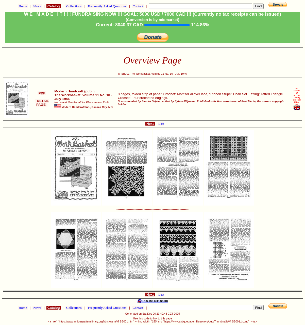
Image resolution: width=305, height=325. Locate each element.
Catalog (53, 6)
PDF (42, 93)
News (37, 6)
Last (161, 124)
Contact (138, 6)
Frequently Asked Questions (107, 6)
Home (23, 6)
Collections (73, 6)
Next (150, 124)
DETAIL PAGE (42, 103)
